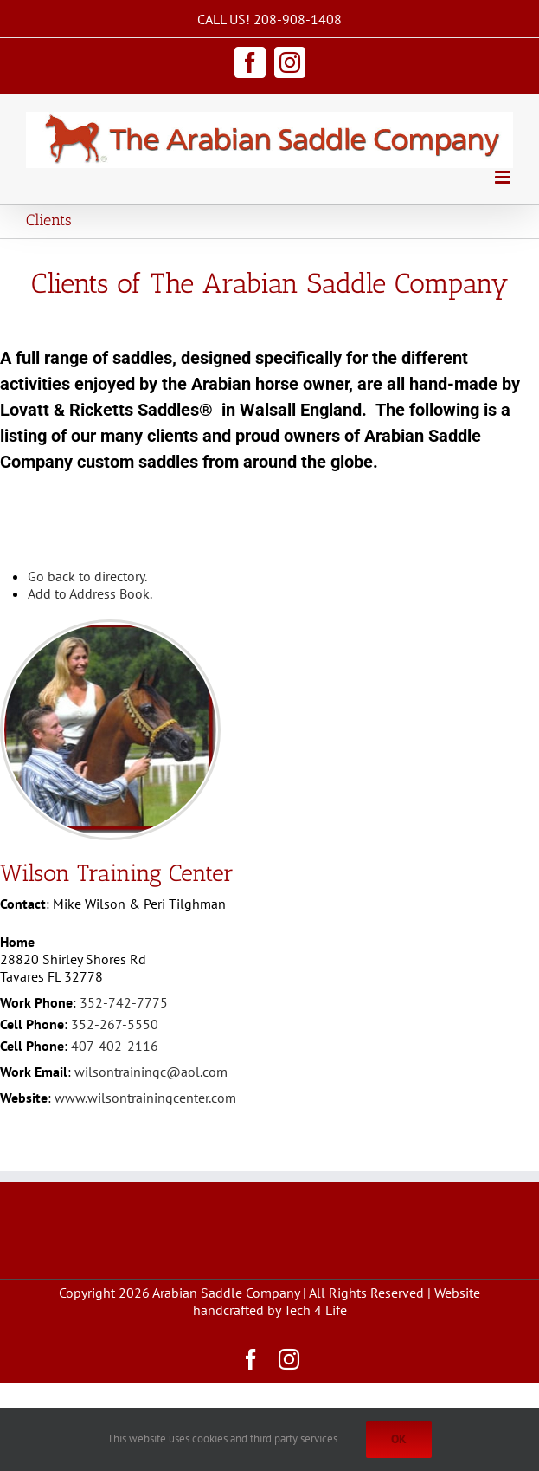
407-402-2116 (114, 1045)
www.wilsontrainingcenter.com (145, 1097)
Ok (399, 1439)
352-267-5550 (114, 1024)
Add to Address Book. (90, 593)
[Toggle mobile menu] (504, 177)
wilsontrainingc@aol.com (151, 1071)
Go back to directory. (87, 576)
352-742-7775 (124, 1002)
